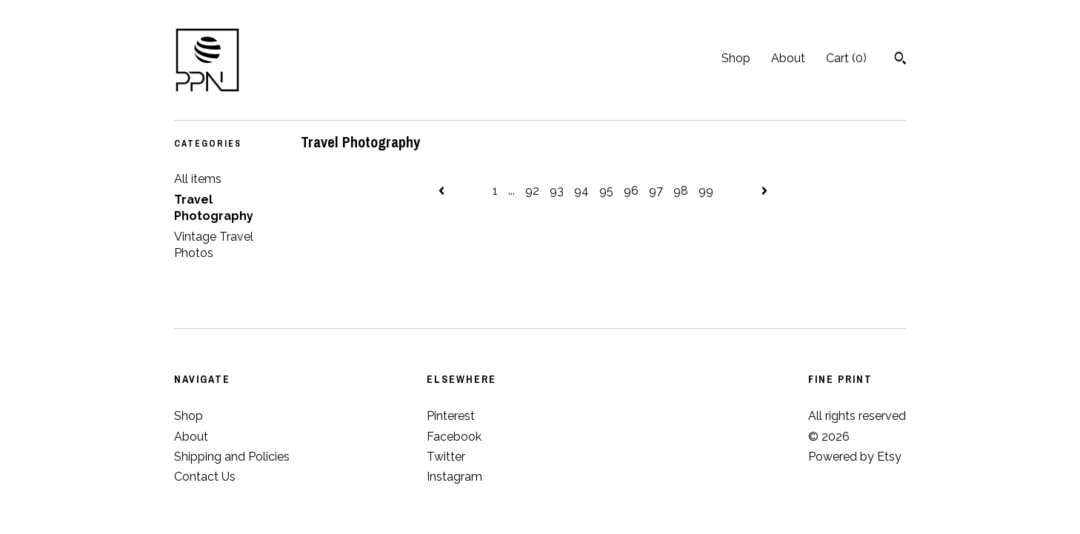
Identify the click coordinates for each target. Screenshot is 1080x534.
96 (631, 191)
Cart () (846, 58)
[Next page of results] (764, 191)
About (788, 58)
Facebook (454, 437)
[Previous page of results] (443, 191)
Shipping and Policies (232, 457)
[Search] (900, 60)
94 (581, 191)
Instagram (454, 477)
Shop (735, 58)
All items (197, 179)
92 (532, 191)
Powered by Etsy (854, 457)
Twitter (446, 457)
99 (706, 191)
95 (606, 191)
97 (656, 191)
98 (680, 191)
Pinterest (451, 416)
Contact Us (205, 477)
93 (557, 191)
